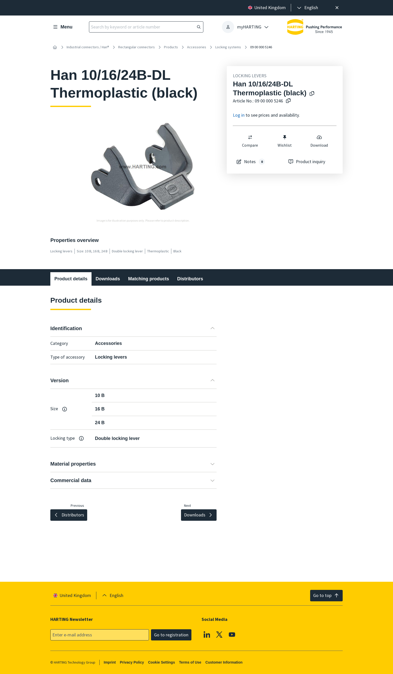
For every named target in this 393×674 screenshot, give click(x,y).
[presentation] (307, 7)
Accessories (196, 47)
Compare (250, 141)
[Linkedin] (207, 634)
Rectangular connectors (136, 47)
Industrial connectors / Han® (88, 47)
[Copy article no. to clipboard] (287, 101)
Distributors (190, 278)
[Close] (337, 7)
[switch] (250, 137)
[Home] (54, 47)
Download (319, 141)
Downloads (108, 278)
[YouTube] (232, 634)
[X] (219, 634)
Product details (70, 278)
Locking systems (228, 47)
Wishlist (285, 141)
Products (171, 47)
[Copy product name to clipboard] (311, 94)
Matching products (148, 278)
